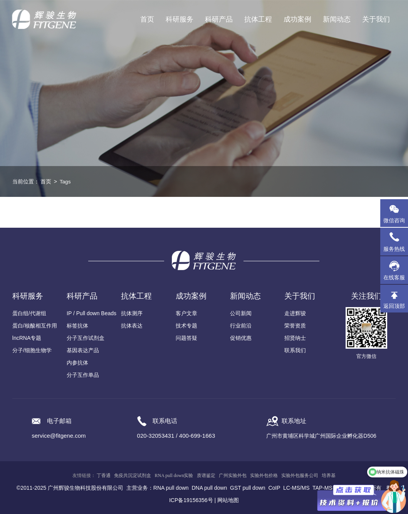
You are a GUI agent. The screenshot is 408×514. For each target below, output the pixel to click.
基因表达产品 (83, 350)
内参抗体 (77, 362)
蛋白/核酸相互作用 (34, 326)
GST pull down (247, 488)
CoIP (274, 488)
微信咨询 (394, 220)
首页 (147, 19)
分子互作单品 (83, 375)
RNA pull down (171, 488)
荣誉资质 (295, 326)
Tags (65, 181)
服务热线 (395, 241)
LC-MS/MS (296, 488)
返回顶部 (394, 306)
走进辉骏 (295, 313)
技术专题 (186, 326)
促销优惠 (241, 338)
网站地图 (228, 500)
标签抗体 (77, 326)
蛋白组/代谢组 (29, 313)
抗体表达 (132, 326)
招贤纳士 (295, 338)
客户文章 (186, 313)
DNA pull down (209, 488)
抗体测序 (132, 313)
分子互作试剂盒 (85, 338)
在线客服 (394, 277)
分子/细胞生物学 (32, 350)
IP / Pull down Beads (91, 313)
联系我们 (295, 350)
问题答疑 (186, 338)
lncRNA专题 (26, 338)
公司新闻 (241, 313)
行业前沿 (241, 326)
